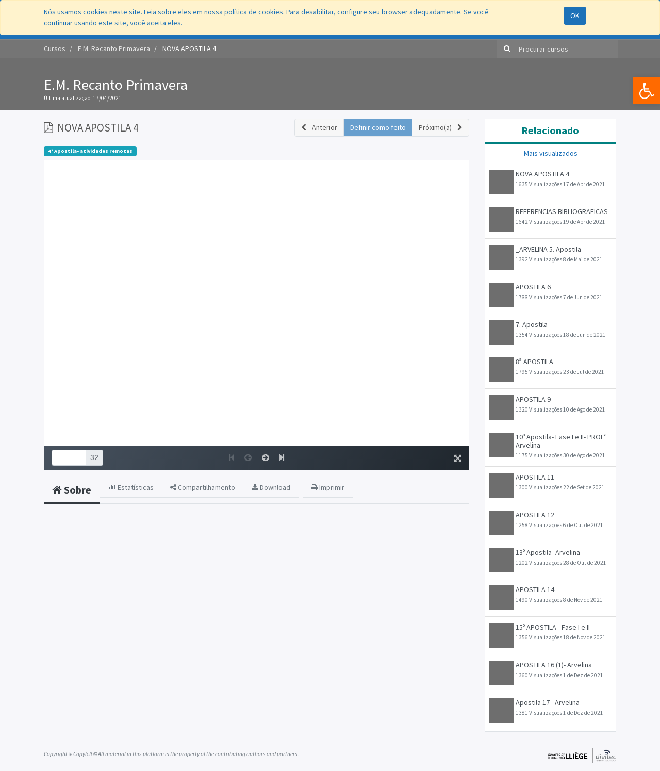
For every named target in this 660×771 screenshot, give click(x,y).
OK (575, 15)
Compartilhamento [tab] (202, 487)
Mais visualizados (551, 153)
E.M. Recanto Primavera (116, 84)
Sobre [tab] (71, 489)
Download (271, 487)
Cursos (54, 48)
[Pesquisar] (505, 49)
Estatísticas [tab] (131, 487)
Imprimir (327, 487)
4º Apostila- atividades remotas (90, 150)
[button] (319, 128)
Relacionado (550, 130)
